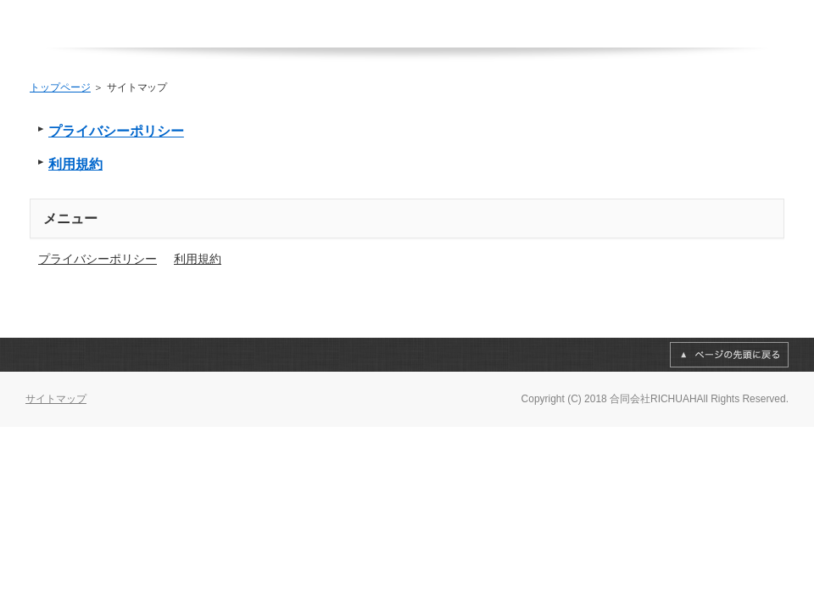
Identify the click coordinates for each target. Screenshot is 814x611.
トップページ (60, 87)
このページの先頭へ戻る (729, 354)
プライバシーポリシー (116, 131)
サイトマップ (55, 399)
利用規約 (75, 164)
